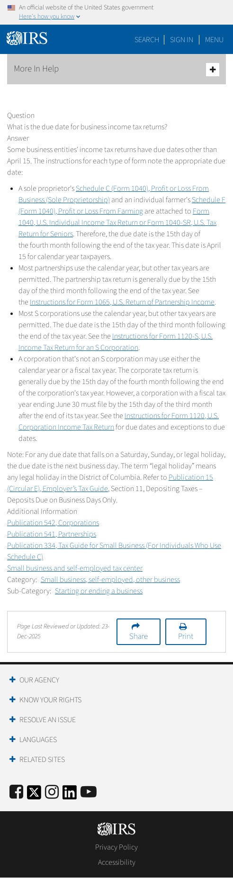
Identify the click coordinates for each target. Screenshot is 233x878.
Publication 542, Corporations (53, 523)
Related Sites (42, 759)
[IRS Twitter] (34, 795)
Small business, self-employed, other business (110, 579)
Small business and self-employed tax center (75, 568)
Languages (38, 740)
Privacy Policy (116, 847)
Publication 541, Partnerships (51, 534)
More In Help (116, 69)
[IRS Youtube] (89, 792)
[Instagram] (52, 792)
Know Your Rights (50, 700)
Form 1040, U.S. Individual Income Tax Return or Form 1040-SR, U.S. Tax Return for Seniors (117, 222)
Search (146, 40)
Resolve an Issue (47, 720)
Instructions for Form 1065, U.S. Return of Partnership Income (122, 302)
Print (185, 636)
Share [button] (138, 636)
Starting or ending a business (99, 591)
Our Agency (39, 680)
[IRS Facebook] (16, 792)
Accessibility (116, 862)
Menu (214, 40)
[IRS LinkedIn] (70, 795)
